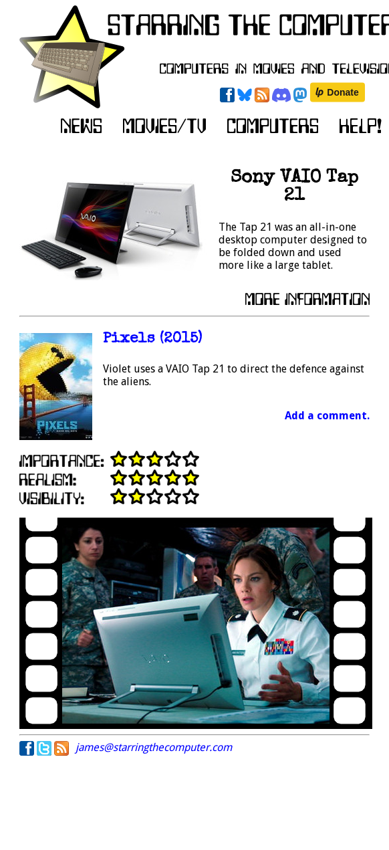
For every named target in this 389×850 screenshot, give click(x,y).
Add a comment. (327, 415)
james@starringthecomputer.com (154, 747)
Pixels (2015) (152, 339)
